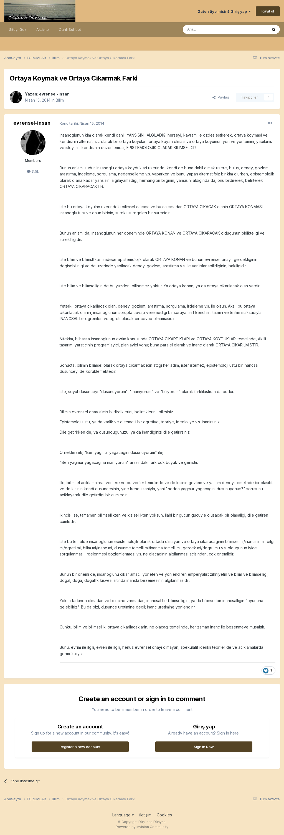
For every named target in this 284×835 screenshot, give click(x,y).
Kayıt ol (268, 11)
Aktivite (42, 29)
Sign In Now (204, 747)
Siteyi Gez (17, 29)
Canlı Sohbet (70, 29)
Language (123, 815)
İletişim (145, 815)
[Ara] (211, 29)
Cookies (164, 815)
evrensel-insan (54, 94)
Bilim (60, 100)
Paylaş (220, 97)
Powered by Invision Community (142, 827)
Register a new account (80, 747)
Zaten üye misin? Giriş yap (224, 11)
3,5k (33, 171)
